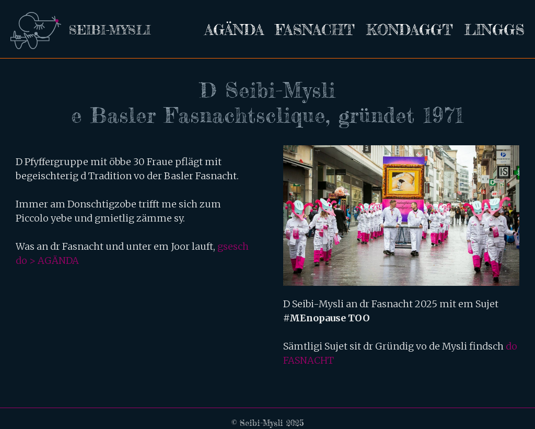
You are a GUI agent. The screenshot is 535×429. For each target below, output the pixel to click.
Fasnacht (315, 30)
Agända (234, 30)
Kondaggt (409, 30)
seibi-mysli (109, 30)
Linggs (494, 30)
